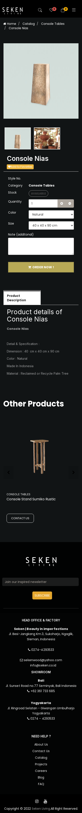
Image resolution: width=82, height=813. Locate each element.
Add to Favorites (20, 167)
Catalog (29, 24)
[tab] (22, 297)
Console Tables (53, 24)
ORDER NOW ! (41, 267)
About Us (41, 744)
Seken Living (41, 808)
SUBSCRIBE (42, 595)
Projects (41, 764)
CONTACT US (20, 518)
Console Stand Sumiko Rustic (31, 499)
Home (9, 24)
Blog (41, 777)
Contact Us (41, 751)
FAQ (41, 784)
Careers (41, 771)
